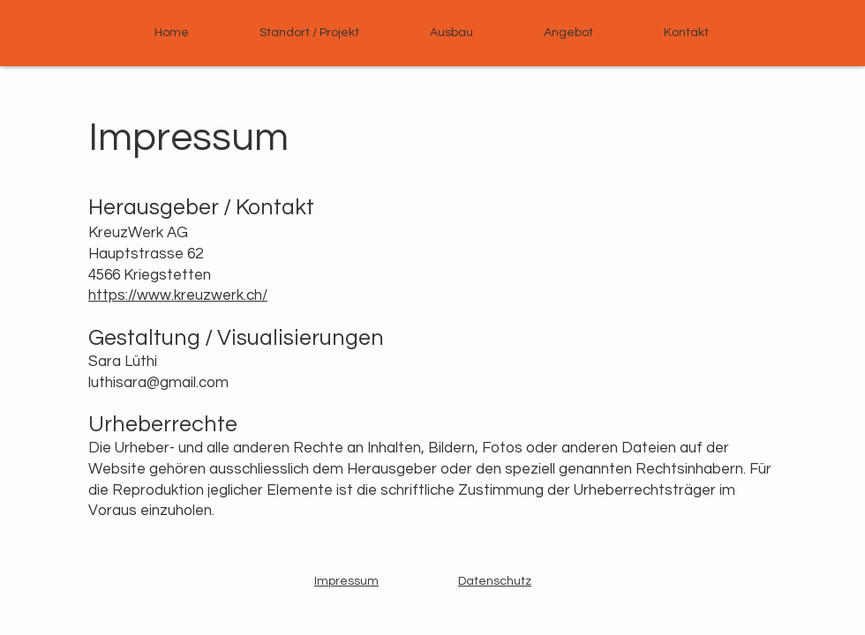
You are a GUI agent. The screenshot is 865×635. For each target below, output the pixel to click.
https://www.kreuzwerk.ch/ (177, 295)
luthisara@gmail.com (158, 383)
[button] (568, 33)
